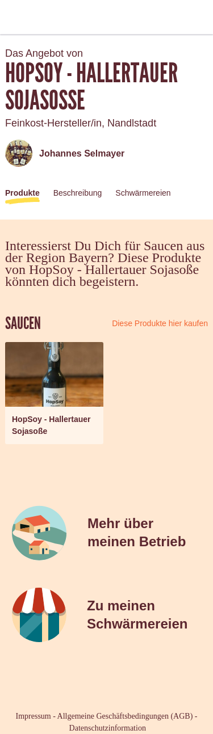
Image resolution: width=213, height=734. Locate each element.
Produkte (22, 192)
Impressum (33, 716)
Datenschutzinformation (107, 728)
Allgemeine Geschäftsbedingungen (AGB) (125, 716)
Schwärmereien (142, 192)
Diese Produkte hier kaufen (160, 323)
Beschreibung (77, 192)
